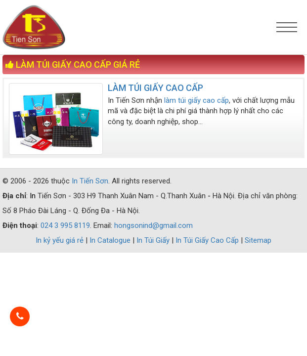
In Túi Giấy (154, 240)
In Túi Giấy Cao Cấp (208, 240)
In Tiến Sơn (90, 181)
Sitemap (258, 240)
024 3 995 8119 (65, 225)
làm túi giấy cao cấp (196, 100)
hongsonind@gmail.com (153, 225)
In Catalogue (110, 240)
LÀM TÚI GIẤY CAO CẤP (155, 88)
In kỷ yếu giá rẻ (61, 240)
